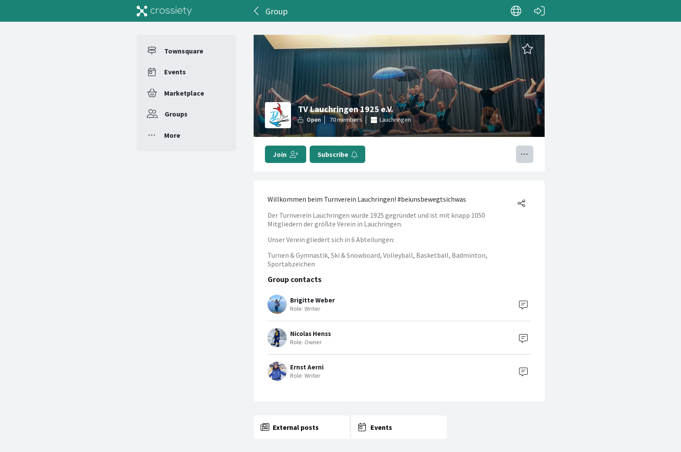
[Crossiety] (164, 11)
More (172, 135)
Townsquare (183, 51)
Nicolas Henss (310, 333)
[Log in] (539, 11)
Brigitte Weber (312, 300)
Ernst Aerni (307, 367)
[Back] (256, 11)
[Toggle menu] (524, 154)
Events (175, 71)
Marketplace (184, 93)
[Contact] (523, 304)
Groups (176, 114)
